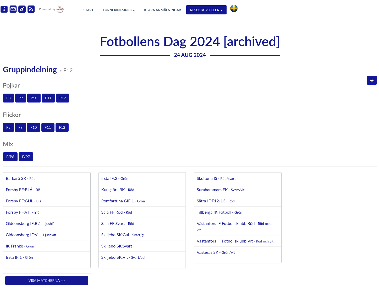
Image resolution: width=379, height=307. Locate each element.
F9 (20, 127)
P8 (8, 98)
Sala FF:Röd (116, 211)
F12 (62, 127)
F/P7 (26, 156)
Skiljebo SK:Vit (123, 257)
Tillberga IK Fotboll (219, 211)
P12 (62, 98)
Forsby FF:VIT (22, 211)
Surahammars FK (220, 189)
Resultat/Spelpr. (206, 10)
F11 (48, 127)
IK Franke (20, 245)
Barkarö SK (20, 178)
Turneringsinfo (119, 10)
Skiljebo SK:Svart (116, 245)
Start (89, 10)
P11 (48, 98)
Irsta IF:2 (114, 178)
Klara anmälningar (162, 10)
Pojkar (11, 85)
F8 (8, 127)
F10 (33, 127)
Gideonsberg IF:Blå (31, 223)
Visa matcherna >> (47, 280)
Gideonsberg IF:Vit (31, 234)
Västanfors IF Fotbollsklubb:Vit (235, 240)
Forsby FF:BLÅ (23, 189)
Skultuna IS (216, 178)
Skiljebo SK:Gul (123, 234)
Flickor (12, 114)
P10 (34, 98)
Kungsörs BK (117, 189)
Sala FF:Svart (117, 223)
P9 (21, 98)
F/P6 (10, 156)
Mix (8, 144)
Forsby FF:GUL (23, 200)
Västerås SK (216, 252)
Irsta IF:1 (19, 257)
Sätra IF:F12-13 (216, 200)
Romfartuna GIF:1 (123, 200)
